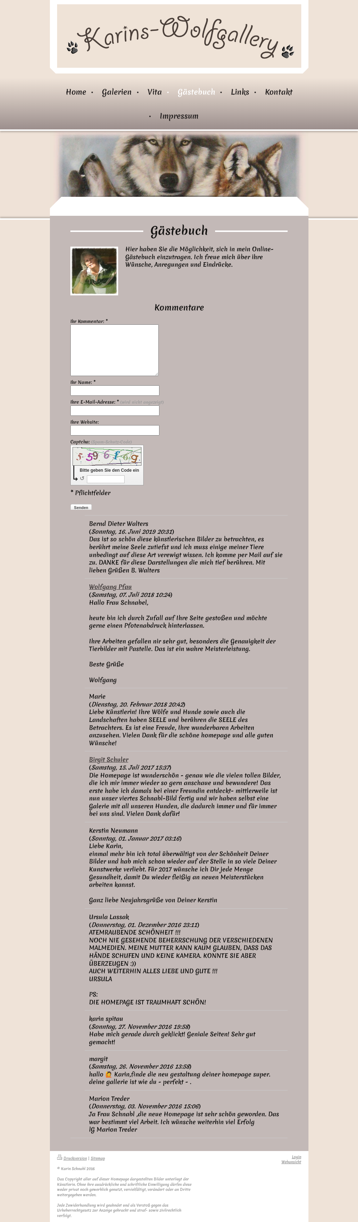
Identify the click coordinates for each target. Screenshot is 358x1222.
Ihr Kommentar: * (89, 321)
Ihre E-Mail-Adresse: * (117, 402)
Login (296, 1157)
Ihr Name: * (83, 382)
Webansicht (291, 1162)
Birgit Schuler (108, 759)
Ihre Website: (84, 422)
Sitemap (98, 1158)
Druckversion (72, 1158)
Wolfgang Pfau (110, 587)
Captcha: (101, 442)
